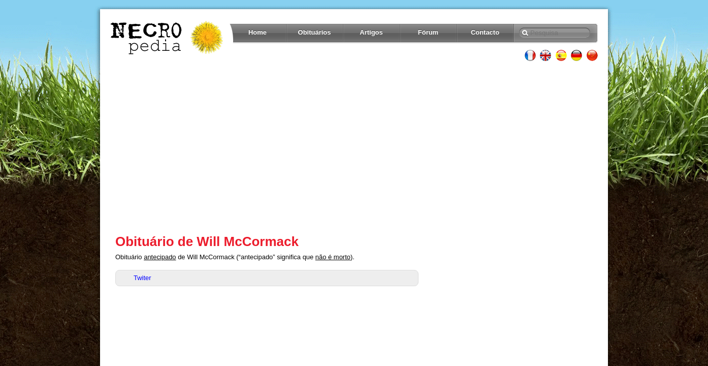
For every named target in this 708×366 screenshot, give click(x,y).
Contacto (485, 32)
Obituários (314, 32)
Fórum (428, 32)
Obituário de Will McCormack (207, 241)
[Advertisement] (354, 147)
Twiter (142, 278)
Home (257, 32)
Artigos (371, 32)
